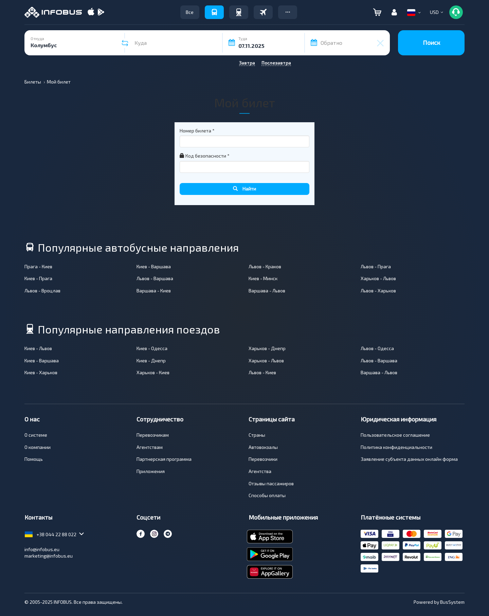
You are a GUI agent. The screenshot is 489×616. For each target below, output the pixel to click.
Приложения (151, 471)
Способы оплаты (267, 495)
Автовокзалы (263, 447)
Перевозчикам (153, 435)
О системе (35, 435)
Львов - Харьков (378, 290)
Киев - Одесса (152, 348)
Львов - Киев (262, 372)
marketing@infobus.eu (48, 556)
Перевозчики (263, 459)
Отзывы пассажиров (271, 483)
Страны (257, 435)
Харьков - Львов (378, 278)
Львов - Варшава (155, 278)
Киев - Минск (263, 278)
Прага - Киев (38, 266)
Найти (244, 189)
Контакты (38, 517)
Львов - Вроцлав (42, 290)
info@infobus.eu (41, 549)
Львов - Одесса (377, 348)
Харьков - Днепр (267, 348)
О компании (37, 447)
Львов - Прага (376, 266)
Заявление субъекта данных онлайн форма (409, 459)
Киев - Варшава (154, 266)
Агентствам (150, 447)
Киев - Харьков (40, 372)
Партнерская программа (164, 459)
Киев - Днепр (151, 360)
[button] (287, 12)
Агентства (260, 471)
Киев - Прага (38, 278)
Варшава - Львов (267, 290)
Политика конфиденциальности (396, 447)
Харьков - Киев (153, 372)
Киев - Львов (38, 348)
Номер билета (197, 130)
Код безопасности (205, 156)
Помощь (33, 459)
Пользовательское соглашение (395, 435)
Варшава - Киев (154, 290)
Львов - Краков (265, 266)
